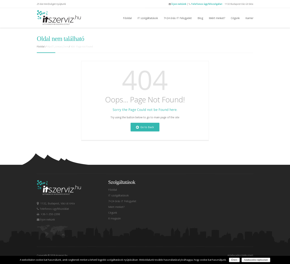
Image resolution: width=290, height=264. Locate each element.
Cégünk (235, 18)
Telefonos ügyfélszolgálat (205, 4)
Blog (200, 18)
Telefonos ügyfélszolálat (53, 208)
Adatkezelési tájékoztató (240, 255)
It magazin (114, 218)
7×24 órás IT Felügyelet (178, 18)
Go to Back (145, 127)
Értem (234, 260)
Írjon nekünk (177, 4)
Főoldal (127, 18)
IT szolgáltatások (147, 18)
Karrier (249, 18)
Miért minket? (217, 18)
